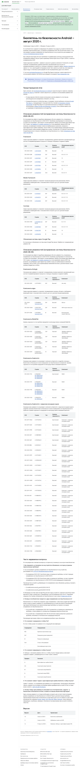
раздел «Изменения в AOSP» (33, 26)
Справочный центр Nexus (66, 756)
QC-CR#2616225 (38, 376)
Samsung (60, 699)
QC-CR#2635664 (39, 392)
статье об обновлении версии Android (33, 54)
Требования (23, 753)
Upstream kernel (38, 304)
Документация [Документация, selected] (15, 1)
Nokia (55, 699)
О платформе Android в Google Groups (49, 760)
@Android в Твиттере (45, 751)
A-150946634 (38, 154)
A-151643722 (38, 197)
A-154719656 (38, 165)
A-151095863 (38, 161)
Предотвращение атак (63, 74)
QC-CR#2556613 (38, 399)
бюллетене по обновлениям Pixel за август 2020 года (60, 81)
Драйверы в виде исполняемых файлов (29, 762)
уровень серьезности (44, 124)
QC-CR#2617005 (39, 386)
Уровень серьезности (69, 66)
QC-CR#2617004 (39, 384)
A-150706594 (38, 151)
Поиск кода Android (30, 1)
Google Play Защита (28, 92)
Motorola (50, 699)
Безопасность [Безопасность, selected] (26, 9)
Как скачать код (24, 756)
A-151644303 (38, 201)
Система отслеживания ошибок (67, 765)
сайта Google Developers (39, 687)
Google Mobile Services (65, 760)
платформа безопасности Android (42, 91)
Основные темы (38, 9)
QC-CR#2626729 (38, 391)
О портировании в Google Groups (48, 766)
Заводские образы (24, 760)
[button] (8, 11)
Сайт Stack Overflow (65, 762)
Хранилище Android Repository (27, 751)
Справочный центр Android (66, 751)
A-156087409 (38, 172)
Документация (6, 5)
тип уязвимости (34, 124)
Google (39, 699)
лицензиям (49, 731)
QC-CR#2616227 (38, 378)
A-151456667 (38, 193)
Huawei (43, 699)
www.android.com (64, 758)
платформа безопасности (36, 72)
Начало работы (15, 9)
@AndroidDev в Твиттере (46, 753)
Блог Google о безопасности (46, 758)
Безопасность (39, 33)
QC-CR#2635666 (38, 394)
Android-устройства (63, 9)
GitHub (22, 765)
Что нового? (5, 9)
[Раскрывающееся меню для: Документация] (21, 1)
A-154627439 (38, 230)
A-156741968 (37, 158)
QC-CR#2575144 (39, 375)
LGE (47, 699)
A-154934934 (38, 234)
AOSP (24, 33)
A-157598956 (38, 169)
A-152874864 (38, 226)
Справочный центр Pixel (65, 753)
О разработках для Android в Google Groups (47, 763)
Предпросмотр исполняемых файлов (28, 758)
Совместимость (50, 9)
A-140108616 (38, 221)
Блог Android (43, 756)
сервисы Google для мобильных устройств (45, 106)
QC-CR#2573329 (38, 383)
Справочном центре (66, 596)
